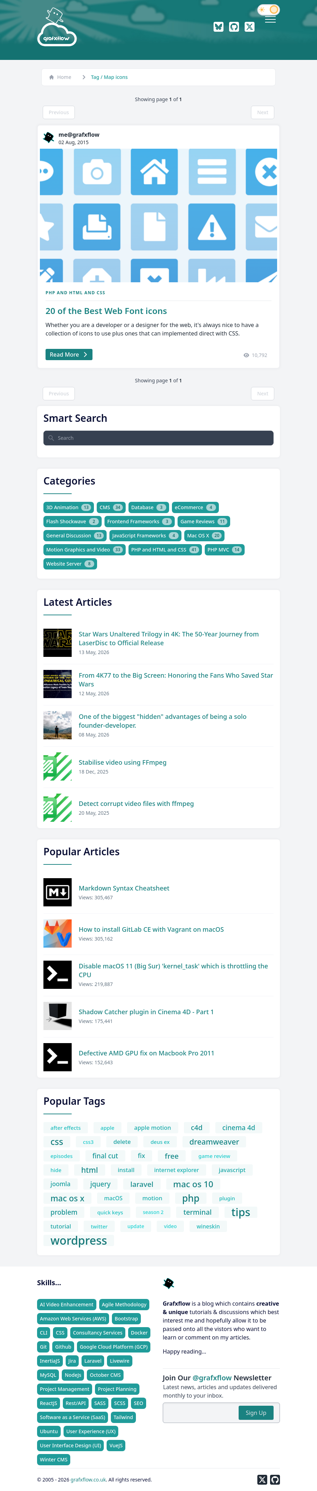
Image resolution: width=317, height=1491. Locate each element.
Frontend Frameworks (139, 521)
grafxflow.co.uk (88, 1479)
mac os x (67, 1198)
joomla (60, 1184)
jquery (100, 1184)
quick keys (110, 1212)
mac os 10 (193, 1184)
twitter (99, 1226)
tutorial (60, 1226)
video (170, 1226)
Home (60, 77)
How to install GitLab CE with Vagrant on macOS (151, 929)
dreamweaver (214, 1141)
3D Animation (68, 507)
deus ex (159, 1141)
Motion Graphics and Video (84, 549)
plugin (227, 1198)
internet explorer (176, 1170)
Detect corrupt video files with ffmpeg (136, 803)
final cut (105, 1155)
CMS (111, 507)
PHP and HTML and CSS (75, 293)
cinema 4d (238, 1127)
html (89, 1170)
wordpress (78, 1240)
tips (241, 1212)
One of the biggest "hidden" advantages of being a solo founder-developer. (163, 720)
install (126, 1170)
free (172, 1156)
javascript (232, 1170)
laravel (141, 1184)
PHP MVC (225, 549)
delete (122, 1142)
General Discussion (75, 535)
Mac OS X (204, 535)
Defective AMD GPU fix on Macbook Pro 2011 (147, 1053)
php (190, 1198)
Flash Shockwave (72, 521)
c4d (197, 1127)
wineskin (208, 1226)
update (135, 1226)
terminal (197, 1212)
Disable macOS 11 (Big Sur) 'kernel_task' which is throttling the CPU (173, 970)
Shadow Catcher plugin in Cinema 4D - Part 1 (146, 1012)
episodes (61, 1155)
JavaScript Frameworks (145, 535)
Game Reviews (203, 521)
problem (63, 1212)
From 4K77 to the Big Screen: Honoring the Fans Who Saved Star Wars (176, 679)
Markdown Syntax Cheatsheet (124, 888)
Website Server (70, 563)
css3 (88, 1141)
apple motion (152, 1127)
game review (214, 1155)
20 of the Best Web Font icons (106, 310)
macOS (113, 1198)
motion (152, 1198)
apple (107, 1127)
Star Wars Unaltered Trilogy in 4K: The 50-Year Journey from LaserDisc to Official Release (169, 638)
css (56, 1141)
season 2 (153, 1212)
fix (141, 1156)
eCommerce (195, 507)
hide (55, 1169)
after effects (65, 1127)
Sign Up (256, 1413)
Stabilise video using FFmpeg (123, 762)
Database (148, 507)
